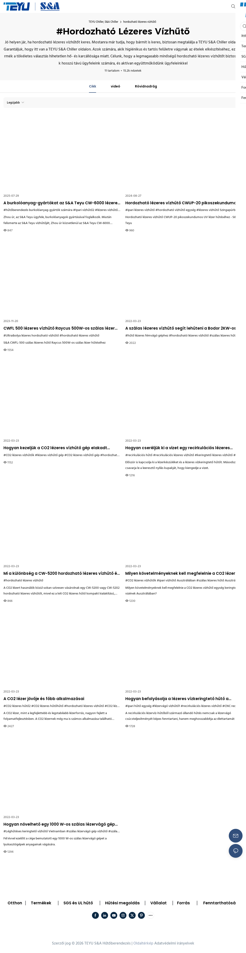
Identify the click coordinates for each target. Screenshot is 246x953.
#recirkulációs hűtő (138, 455)
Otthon (15, 903)
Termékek (41, 903)
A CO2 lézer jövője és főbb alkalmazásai (43, 698)
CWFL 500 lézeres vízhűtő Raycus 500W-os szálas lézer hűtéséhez (59, 328)
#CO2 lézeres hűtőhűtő (47, 706)
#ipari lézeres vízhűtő (140, 210)
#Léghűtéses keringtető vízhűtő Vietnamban (34, 831)
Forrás (183, 903)
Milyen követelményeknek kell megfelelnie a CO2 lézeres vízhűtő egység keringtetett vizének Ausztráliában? (182, 574)
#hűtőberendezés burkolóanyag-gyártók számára (37, 210)
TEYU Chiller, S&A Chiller (103, 21)
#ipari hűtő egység (138, 706)
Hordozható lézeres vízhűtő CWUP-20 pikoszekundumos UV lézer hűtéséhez (182, 203)
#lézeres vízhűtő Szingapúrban (217, 210)
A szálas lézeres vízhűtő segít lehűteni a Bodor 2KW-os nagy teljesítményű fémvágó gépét (180, 328)
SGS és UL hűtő (78, 903)
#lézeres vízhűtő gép (49, 455)
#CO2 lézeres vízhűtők (18, 455)
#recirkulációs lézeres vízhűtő (173, 455)
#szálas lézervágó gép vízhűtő (87, 831)
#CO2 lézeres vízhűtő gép (82, 455)
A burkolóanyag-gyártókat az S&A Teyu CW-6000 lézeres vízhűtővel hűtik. (61, 203)
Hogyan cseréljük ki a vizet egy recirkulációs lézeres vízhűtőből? (177, 448)
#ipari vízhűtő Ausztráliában (176, 580)
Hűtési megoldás (122, 903)
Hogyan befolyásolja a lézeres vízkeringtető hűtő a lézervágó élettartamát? (177, 699)
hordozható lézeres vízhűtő (139, 21)
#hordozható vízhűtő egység (175, 210)
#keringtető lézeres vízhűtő (214, 455)
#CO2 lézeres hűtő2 (17, 706)
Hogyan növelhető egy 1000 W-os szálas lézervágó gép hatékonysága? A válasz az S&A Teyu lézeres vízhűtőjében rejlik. (59, 824)
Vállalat (158, 903)
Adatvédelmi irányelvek (174, 943)
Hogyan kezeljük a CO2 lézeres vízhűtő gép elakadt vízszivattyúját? (55, 448)
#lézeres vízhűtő (106, 210)
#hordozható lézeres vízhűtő (79, 335)
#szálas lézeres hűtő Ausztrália (217, 580)
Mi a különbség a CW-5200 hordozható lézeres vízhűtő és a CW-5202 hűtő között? (61, 574)
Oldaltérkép (143, 943)
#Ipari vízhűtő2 (83, 210)
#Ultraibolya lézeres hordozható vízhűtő (31, 335)
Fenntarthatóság (220, 903)
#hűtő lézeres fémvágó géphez (146, 335)
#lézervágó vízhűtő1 (166, 706)
